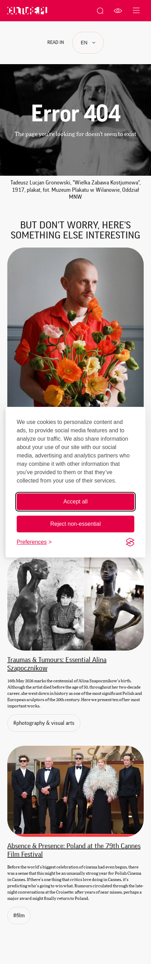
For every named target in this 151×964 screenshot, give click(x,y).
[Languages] (88, 43)
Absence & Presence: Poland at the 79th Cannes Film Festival (74, 850)
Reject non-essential (75, 524)
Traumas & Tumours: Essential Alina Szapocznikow (56, 664)
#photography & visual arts (46, 722)
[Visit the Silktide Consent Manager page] (130, 542)
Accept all (75, 501)
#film (22, 914)
